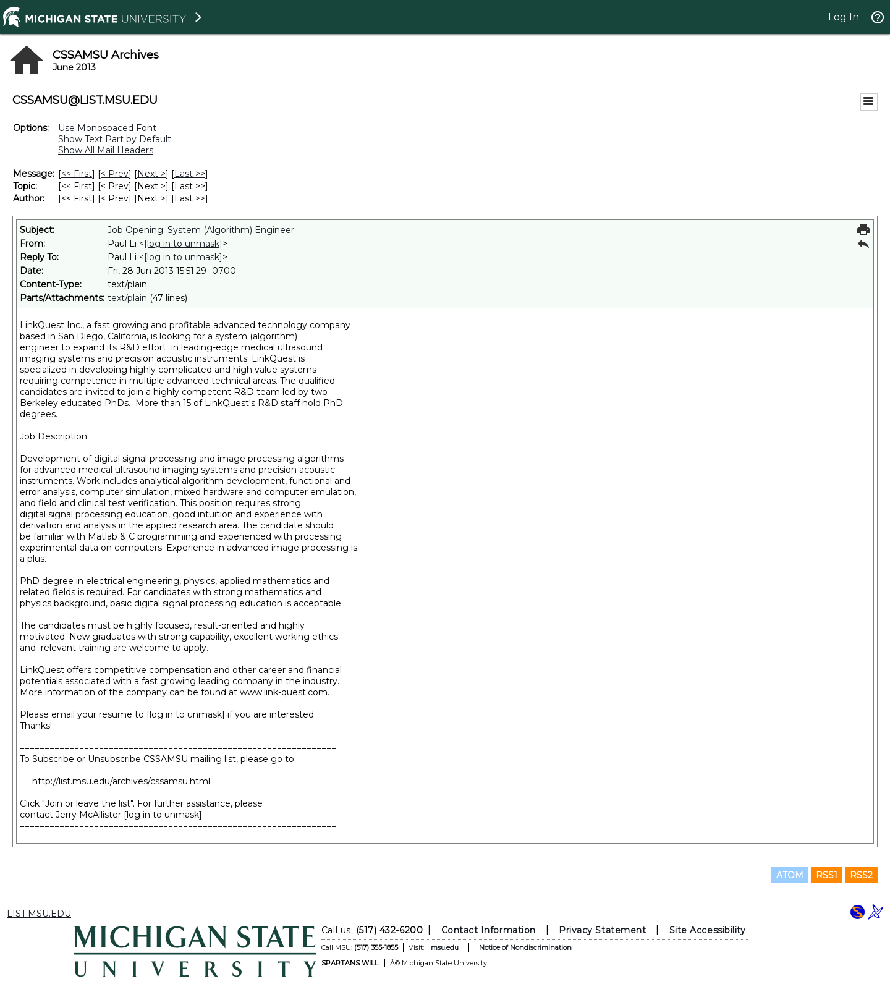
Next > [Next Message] (151, 173)
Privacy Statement (602, 930)
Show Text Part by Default (114, 139)
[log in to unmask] (183, 243)
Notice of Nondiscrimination (525, 947)
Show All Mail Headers (105, 150)
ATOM (789, 875)
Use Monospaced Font (107, 128)
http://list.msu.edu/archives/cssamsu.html (121, 781)
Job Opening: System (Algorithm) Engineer (201, 229)
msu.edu (445, 947)
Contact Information (488, 930)
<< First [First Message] (76, 173)
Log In (843, 17)
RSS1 (826, 875)
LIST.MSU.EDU (39, 913)
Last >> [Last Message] (189, 173)
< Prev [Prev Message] (115, 173)
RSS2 (861, 875)
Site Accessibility (707, 930)
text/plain (127, 297)
